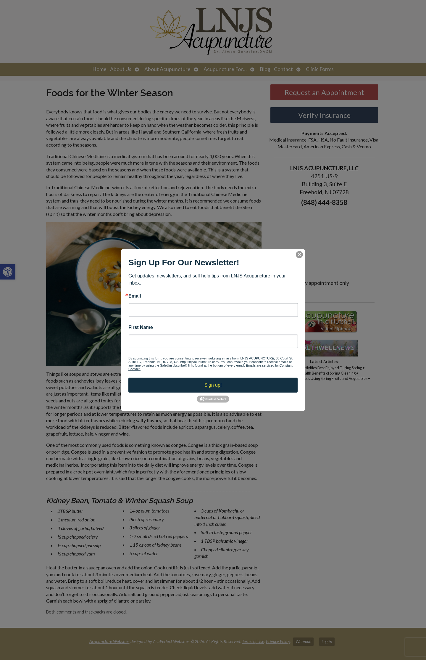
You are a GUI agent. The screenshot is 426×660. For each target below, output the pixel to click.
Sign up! (213, 385)
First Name (140, 327)
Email (134, 295)
